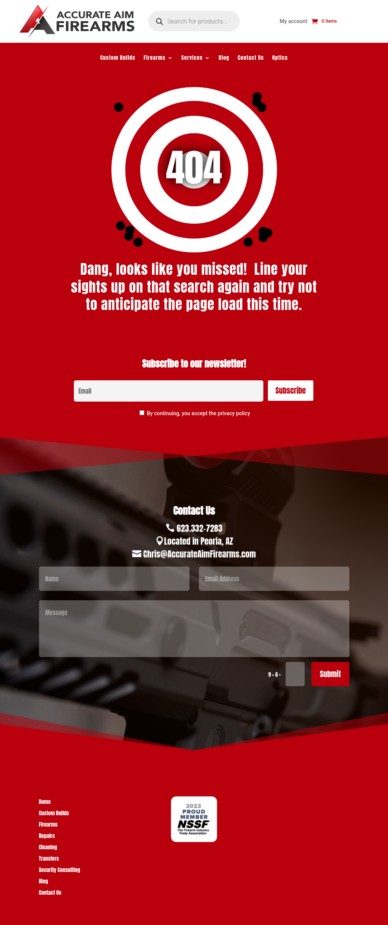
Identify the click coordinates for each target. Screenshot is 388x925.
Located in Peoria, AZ (198, 541)
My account (293, 21)
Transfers (49, 859)
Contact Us (251, 58)
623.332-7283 (199, 528)
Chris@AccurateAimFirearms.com (199, 554)
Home (44, 802)
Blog (224, 58)
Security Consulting (59, 870)
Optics (280, 58)
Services (192, 58)
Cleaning (48, 848)
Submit (330, 674)
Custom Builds (117, 58)
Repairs (47, 836)
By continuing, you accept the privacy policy (198, 413)
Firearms (155, 58)
